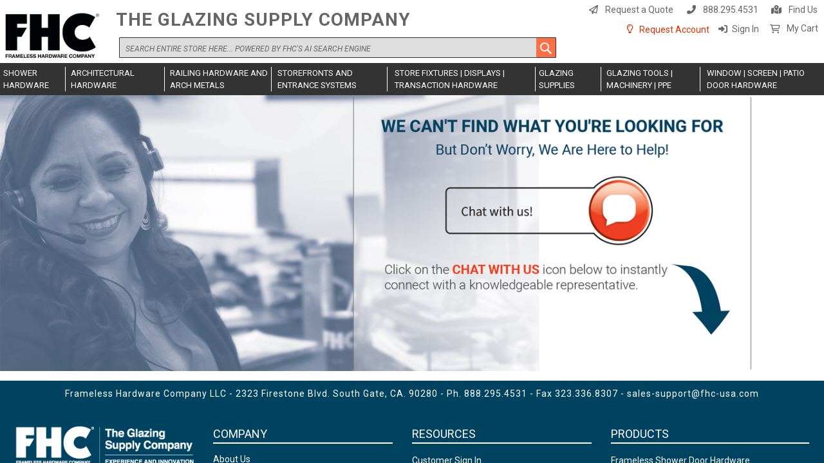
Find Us (803, 10)
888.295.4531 (730, 10)
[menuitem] (33, 79)
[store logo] (54, 36)
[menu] (412, 79)
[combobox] (337, 47)
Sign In (745, 29)
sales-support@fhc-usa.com (693, 393)
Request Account (674, 29)
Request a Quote (639, 10)
